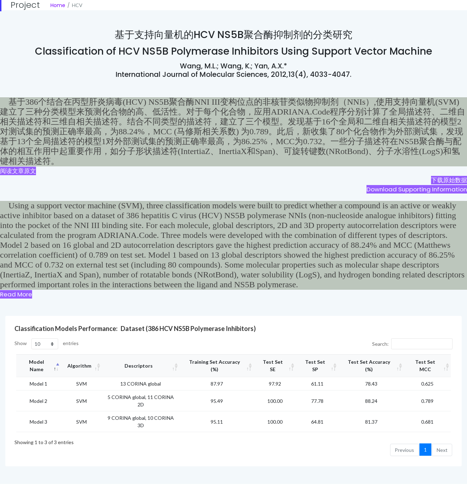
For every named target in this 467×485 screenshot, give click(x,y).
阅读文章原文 (18, 171)
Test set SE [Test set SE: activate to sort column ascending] (273, 365)
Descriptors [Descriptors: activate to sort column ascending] (139, 366)
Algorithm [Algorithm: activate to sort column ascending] (79, 366)
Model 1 (38, 384)
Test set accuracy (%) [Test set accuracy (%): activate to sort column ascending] (369, 365)
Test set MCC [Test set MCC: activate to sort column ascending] (425, 365)
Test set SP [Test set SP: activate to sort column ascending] (315, 365)
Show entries (46, 343)
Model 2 (38, 401)
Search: (412, 343)
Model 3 (38, 422)
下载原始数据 (449, 180)
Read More (16, 294)
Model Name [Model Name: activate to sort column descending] (36, 365)
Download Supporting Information (416, 189)
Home (57, 5)
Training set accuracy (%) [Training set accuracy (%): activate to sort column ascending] (214, 365)
